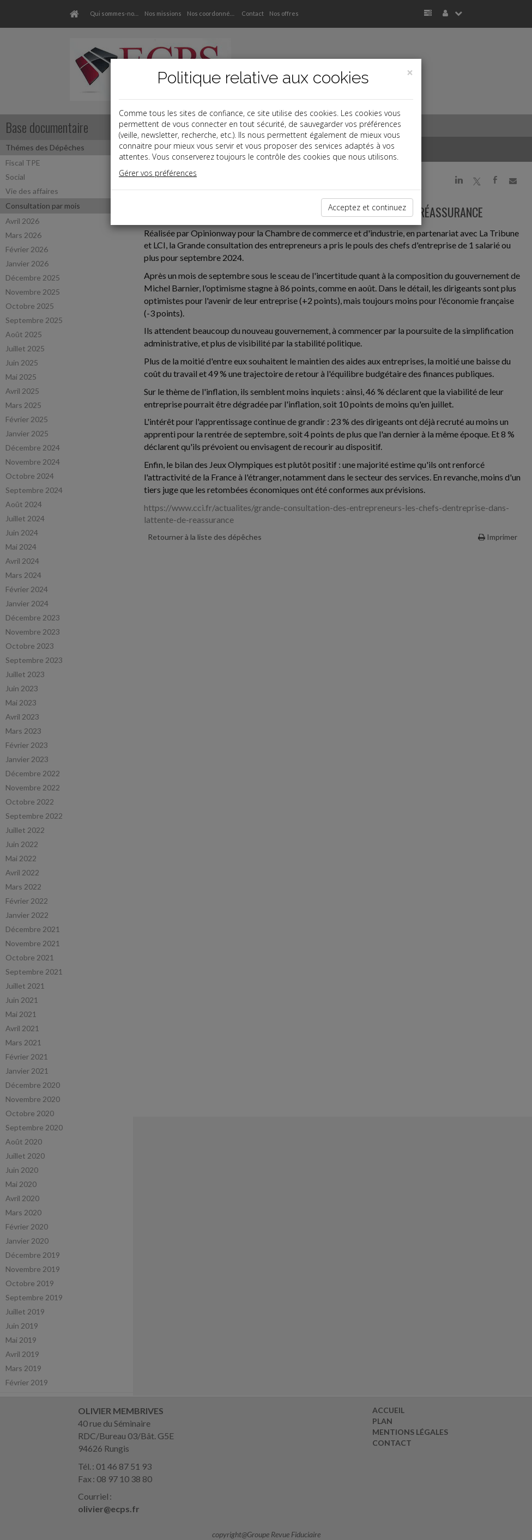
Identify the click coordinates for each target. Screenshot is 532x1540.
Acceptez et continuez (367, 207)
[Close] (410, 72)
